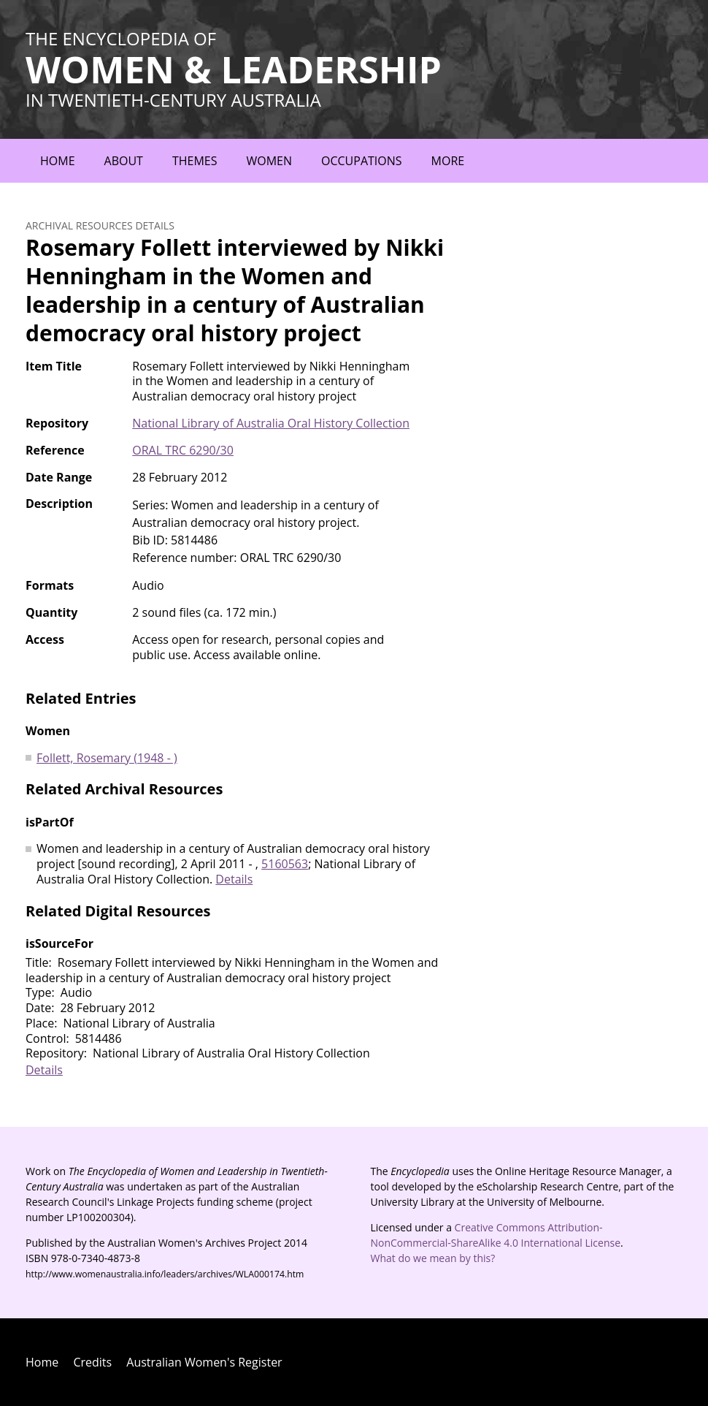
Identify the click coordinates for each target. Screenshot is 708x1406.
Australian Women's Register (204, 1362)
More (448, 161)
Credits (92, 1362)
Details (234, 879)
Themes (195, 161)
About (123, 161)
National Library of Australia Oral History (270, 423)
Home (57, 161)
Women (269, 161)
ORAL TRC (183, 450)
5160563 (284, 864)
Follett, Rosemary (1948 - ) (106, 758)
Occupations (361, 161)
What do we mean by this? (433, 1258)
